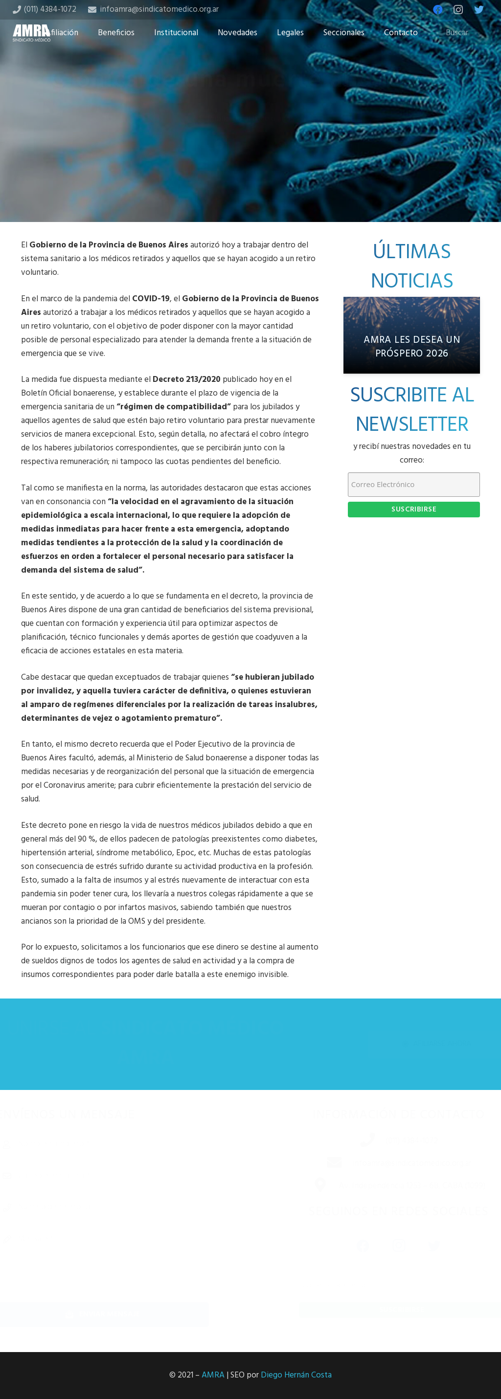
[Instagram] (458, 10)
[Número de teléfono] (119, 1207)
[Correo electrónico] (119, 1176)
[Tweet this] (250, 169)
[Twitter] (479, 10)
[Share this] (219, 169)
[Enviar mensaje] (119, 1314)
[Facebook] (438, 10)
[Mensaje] (119, 1260)
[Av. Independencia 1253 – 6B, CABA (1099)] (308, 1186)
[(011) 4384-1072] (355, 1141)
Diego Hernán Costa (296, 1375)
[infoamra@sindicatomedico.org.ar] (322, 1164)
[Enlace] (32, 33)
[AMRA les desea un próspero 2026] (411, 335)
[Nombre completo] (119, 1144)
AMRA (213, 1375)
